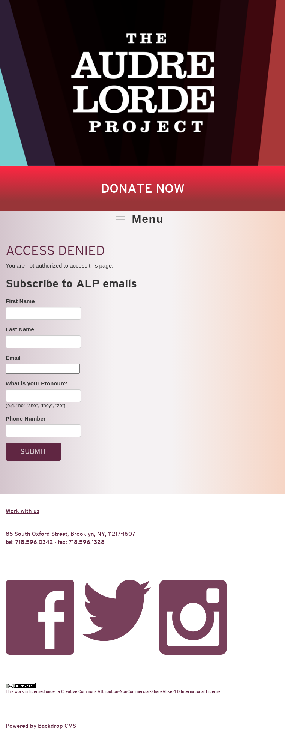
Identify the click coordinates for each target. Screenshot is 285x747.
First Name (20, 301)
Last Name (20, 329)
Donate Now (142, 188)
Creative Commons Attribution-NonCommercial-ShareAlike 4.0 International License (140, 691)
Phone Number (26, 418)
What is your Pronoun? (37, 383)
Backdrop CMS (57, 726)
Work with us (22, 511)
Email (13, 358)
